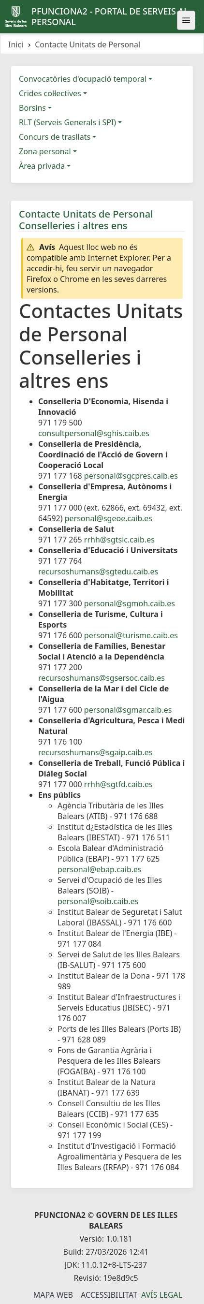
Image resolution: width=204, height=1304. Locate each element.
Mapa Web (53, 1294)
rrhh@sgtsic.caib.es (119, 539)
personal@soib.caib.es (98, 901)
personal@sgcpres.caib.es (131, 475)
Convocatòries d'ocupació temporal (82, 78)
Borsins (32, 108)
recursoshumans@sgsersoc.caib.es (101, 678)
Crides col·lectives (50, 93)
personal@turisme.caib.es (131, 635)
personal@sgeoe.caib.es (108, 518)
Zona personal (45, 151)
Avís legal (161, 1294)
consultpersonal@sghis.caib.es (93, 433)
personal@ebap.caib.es (100, 869)
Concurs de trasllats (54, 137)
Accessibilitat (109, 1294)
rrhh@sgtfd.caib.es (118, 784)
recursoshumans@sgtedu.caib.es (98, 571)
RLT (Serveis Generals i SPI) (67, 122)
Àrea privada (42, 166)
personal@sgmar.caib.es (128, 709)
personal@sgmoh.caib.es (129, 603)
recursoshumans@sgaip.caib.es (95, 752)
